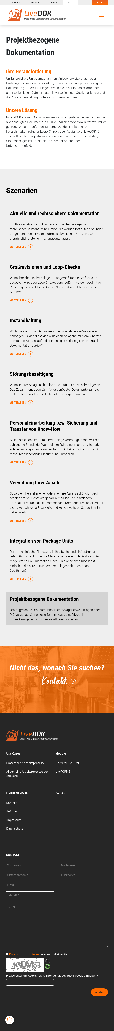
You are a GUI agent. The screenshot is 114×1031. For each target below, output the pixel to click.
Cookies (61, 793)
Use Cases (13, 753)
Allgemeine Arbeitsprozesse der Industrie (27, 774)
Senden (99, 992)
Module (61, 753)
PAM (70, 2)
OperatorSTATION (67, 763)
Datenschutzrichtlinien (24, 954)
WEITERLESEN (20, 247)
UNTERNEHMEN (17, 793)
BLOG (100, 2)
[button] (9, 1020)
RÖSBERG (16, 2)
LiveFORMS (63, 771)
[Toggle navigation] (101, 15)
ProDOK (53, 2)
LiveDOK (35, 2)
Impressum (13, 820)
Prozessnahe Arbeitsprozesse (25, 763)
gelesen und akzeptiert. (38, 954)
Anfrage (11, 811)
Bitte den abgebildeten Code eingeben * (72, 975)
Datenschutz (14, 828)
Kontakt (59, 681)
